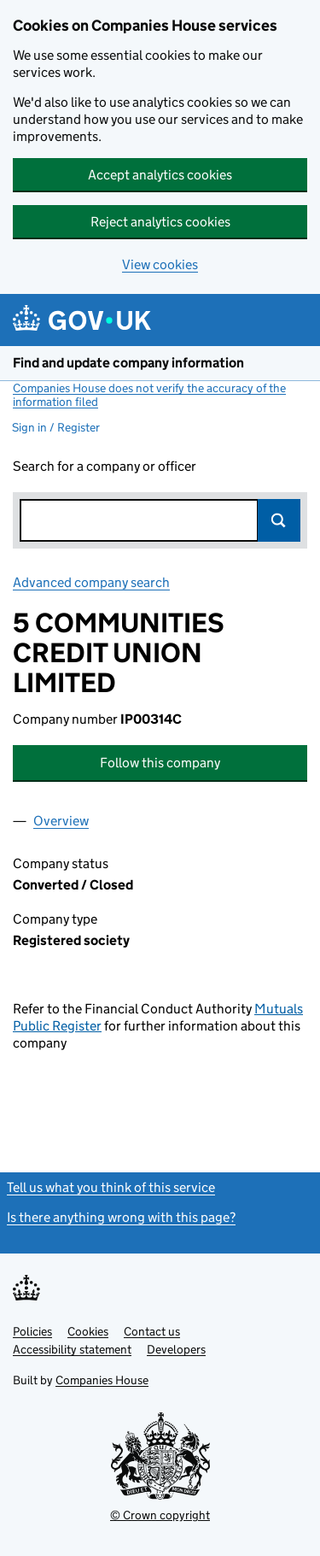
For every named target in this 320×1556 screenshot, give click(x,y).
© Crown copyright (160, 1515)
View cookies (160, 264)
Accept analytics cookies (160, 175)
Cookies (87, 1331)
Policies (32, 1331)
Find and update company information (128, 363)
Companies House (101, 1380)
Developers (176, 1349)
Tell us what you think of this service (111, 1187)
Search (279, 520)
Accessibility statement (72, 1349)
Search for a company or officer (104, 466)
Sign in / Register (56, 427)
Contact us (152, 1331)
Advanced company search (91, 582)
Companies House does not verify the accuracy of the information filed (149, 394)
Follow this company (160, 763)
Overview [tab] (61, 821)
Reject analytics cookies (160, 222)
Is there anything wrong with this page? (121, 1217)
